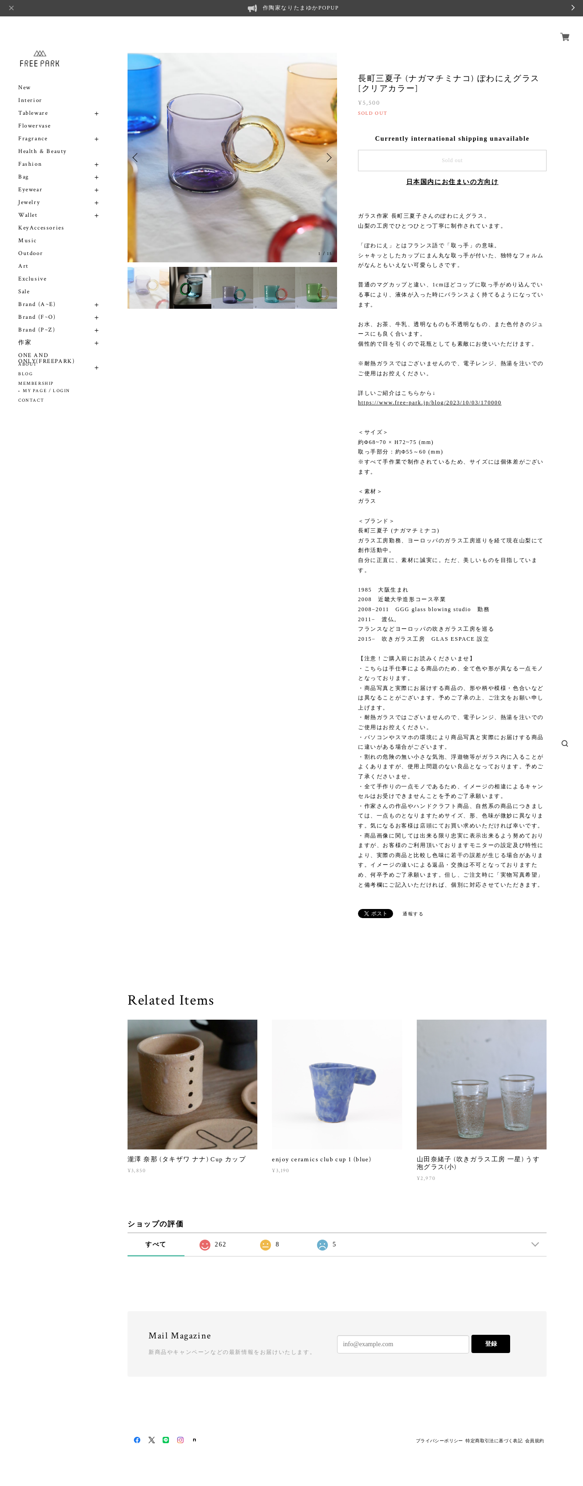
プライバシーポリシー (439, 1440)
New (24, 77)
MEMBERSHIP (36, 384)
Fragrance (32, 128)
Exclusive (32, 268)
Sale (24, 281)
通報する (413, 913)
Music (27, 230)
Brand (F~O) (37, 307)
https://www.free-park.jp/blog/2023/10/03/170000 (429, 402)
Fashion (30, 154)
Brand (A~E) (37, 294)
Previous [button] (137, 157)
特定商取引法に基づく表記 (493, 1440)
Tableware (33, 103)
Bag (23, 166)
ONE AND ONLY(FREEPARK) (46, 348)
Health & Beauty (42, 141)
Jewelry (29, 192)
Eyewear (30, 179)
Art (23, 256)
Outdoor (30, 243)
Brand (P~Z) (37, 319)
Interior (30, 90)
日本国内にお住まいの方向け (452, 182)
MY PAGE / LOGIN (46, 391)
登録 (491, 1343)
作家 (24, 332)
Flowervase (34, 115)
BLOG (25, 374)
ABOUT (27, 365)
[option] (232, 157)
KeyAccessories (41, 217)
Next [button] (328, 157)
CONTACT (31, 400)
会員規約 (534, 1440)
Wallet (28, 205)
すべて (156, 1244)
